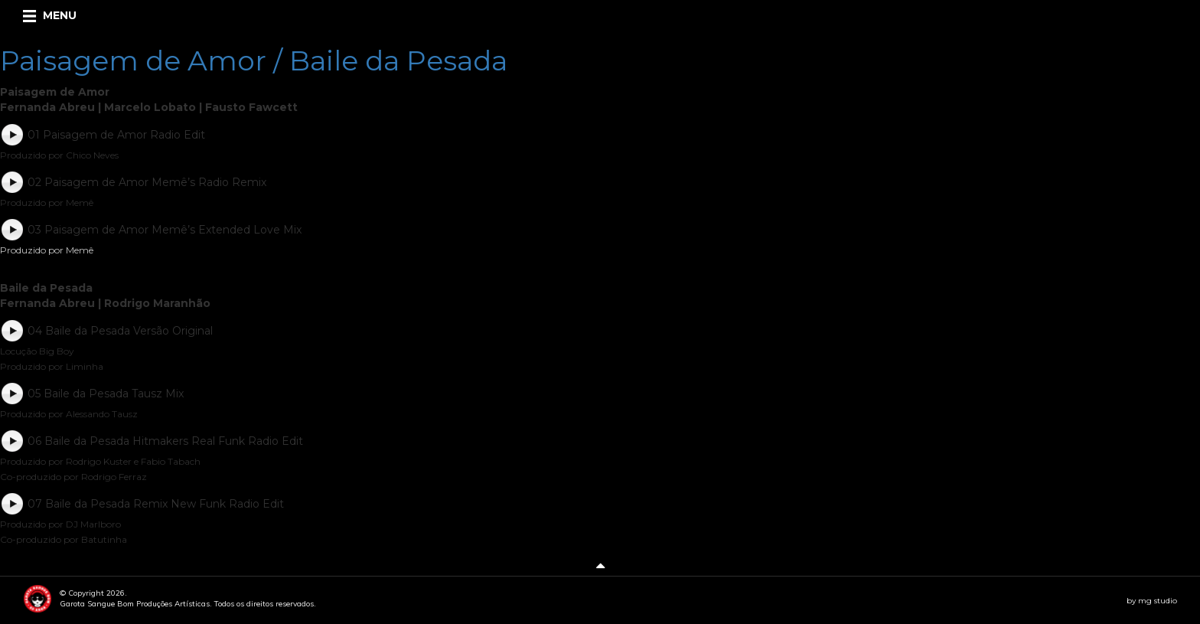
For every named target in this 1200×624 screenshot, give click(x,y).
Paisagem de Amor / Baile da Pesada (253, 60)
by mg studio (1152, 601)
